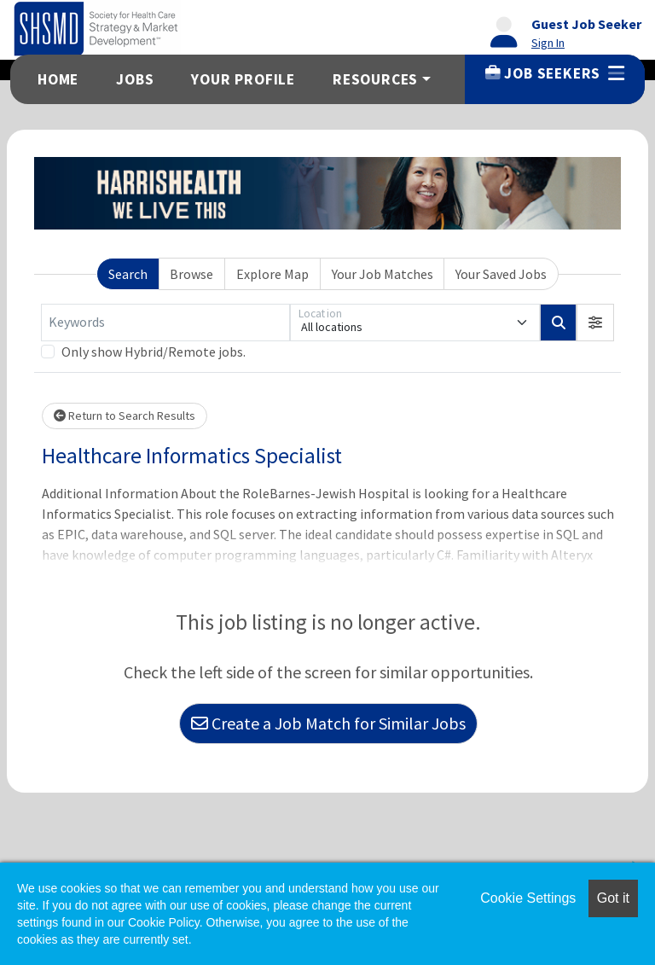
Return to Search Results (124, 415)
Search (128, 273)
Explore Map (272, 273)
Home (58, 79)
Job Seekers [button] (554, 73)
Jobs (135, 79)
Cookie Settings (528, 898)
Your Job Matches (382, 273)
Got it (613, 898)
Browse (191, 273)
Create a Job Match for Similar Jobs (328, 723)
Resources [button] (375, 79)
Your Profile (243, 79)
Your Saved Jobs (501, 273)
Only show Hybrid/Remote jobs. (153, 351)
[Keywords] (165, 322)
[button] (595, 322)
